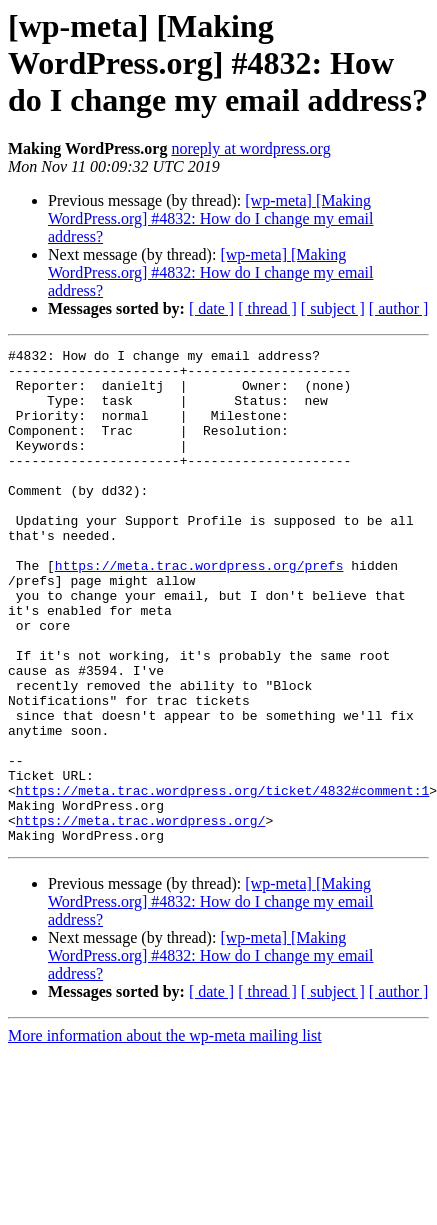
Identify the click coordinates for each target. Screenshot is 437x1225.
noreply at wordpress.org (250, 148)
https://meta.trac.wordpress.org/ (141, 916)
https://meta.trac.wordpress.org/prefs (199, 610)
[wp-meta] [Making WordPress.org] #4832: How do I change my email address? (210, 218)
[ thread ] (267, 308)
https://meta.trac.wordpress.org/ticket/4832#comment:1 (222, 880)
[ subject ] (333, 308)
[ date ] (211, 308)
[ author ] (399, 308)
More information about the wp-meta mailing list (165, 1134)
